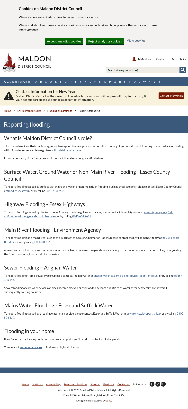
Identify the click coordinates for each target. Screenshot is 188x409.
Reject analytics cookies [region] (105, 41)
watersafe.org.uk (31, 347)
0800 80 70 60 (43, 242)
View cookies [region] (136, 40)
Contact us (162, 58)
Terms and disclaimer (75, 384)
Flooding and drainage (59, 110)
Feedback (108, 384)
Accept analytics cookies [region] (64, 41)
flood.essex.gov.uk (18, 191)
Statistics (37, 384)
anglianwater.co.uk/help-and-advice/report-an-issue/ (126, 275)
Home (7, 110)
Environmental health (29, 110)
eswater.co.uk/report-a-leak (144, 313)
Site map (95, 384)
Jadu (108, 400)
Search (182, 70)
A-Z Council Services (17, 82)
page (77, 150)
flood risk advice (64, 150)
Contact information (171, 95)
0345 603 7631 (55, 191)
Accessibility (178, 58)
